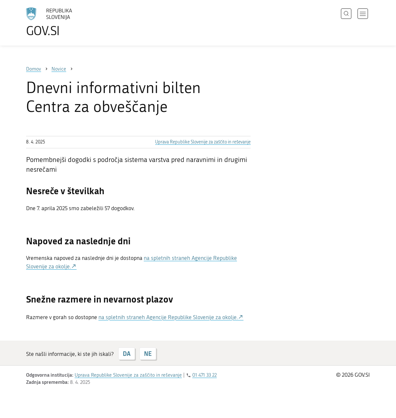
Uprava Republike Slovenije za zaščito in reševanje (203, 142)
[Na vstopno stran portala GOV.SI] (67, 22)
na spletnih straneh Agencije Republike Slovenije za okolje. (168, 317)
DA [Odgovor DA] (126, 353)
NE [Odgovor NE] (148, 353)
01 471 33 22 (204, 375)
